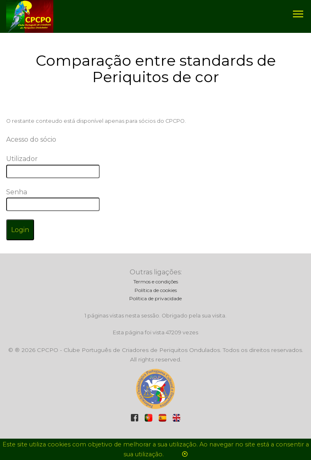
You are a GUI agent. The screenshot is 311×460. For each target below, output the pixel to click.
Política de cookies (156, 290)
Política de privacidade (155, 298)
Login (20, 230)
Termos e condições (155, 281)
